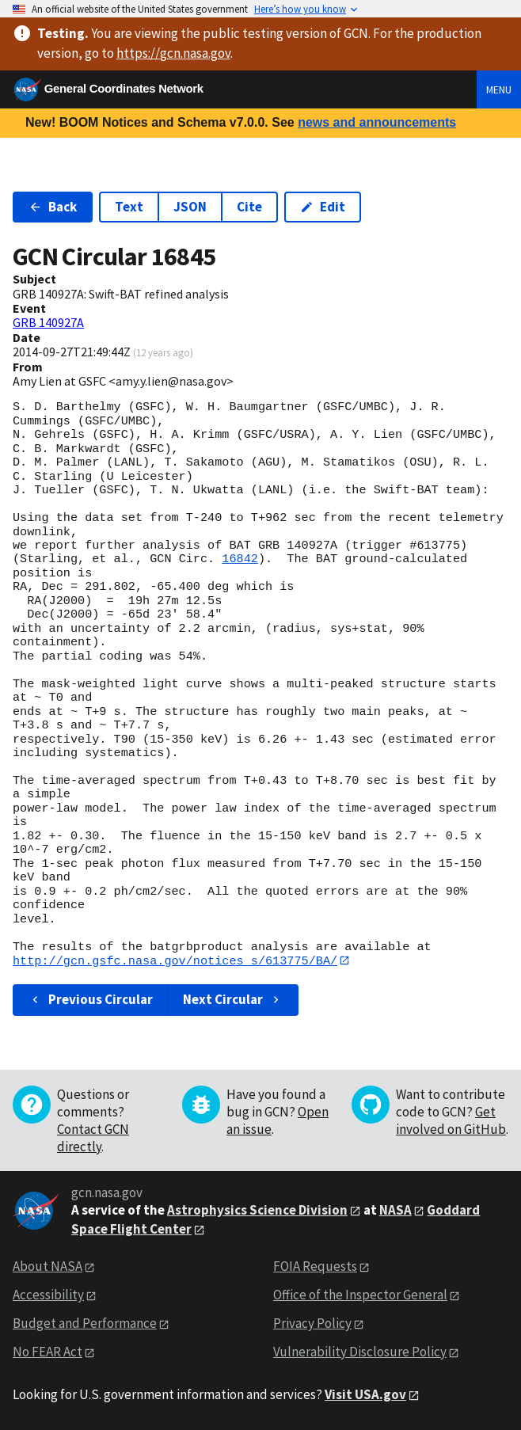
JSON (190, 206)
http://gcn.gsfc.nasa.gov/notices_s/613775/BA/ (175, 960)
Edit (322, 206)
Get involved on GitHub (451, 1120)
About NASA (47, 1267)
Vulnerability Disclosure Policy (360, 1351)
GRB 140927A (48, 322)
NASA (395, 1210)
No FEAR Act (47, 1351)
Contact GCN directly (93, 1137)
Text (129, 206)
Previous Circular (91, 1000)
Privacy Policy (312, 1324)
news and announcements (377, 122)
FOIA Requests (315, 1267)
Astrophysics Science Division (257, 1210)
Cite (249, 206)
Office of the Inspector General (360, 1295)
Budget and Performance (85, 1324)
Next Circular (233, 1000)
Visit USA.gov (365, 1394)
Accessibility (48, 1295)
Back (53, 206)
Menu (498, 89)
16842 (240, 559)
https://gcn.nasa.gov (173, 53)
